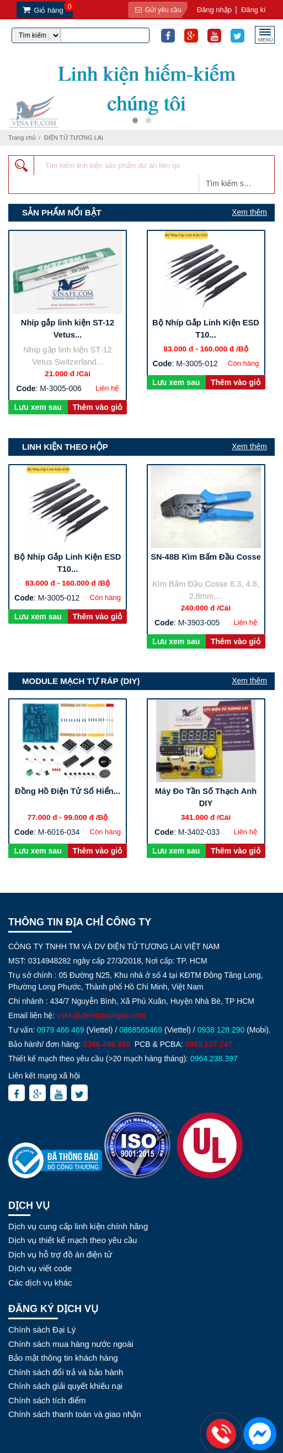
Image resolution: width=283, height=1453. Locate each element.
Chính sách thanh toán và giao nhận (74, 1414)
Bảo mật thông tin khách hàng (63, 1357)
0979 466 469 (60, 1029)
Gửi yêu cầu (156, 10)
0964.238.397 (214, 1058)
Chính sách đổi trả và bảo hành (65, 1372)
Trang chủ (22, 137)
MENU (265, 38)
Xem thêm (249, 212)
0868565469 (140, 1029)
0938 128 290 (221, 1029)
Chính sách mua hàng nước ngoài (71, 1344)
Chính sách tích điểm (47, 1400)
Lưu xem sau (38, 407)
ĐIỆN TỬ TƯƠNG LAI (73, 137)
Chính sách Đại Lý (42, 1329)
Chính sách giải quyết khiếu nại (65, 1386)
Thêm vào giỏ (97, 407)
